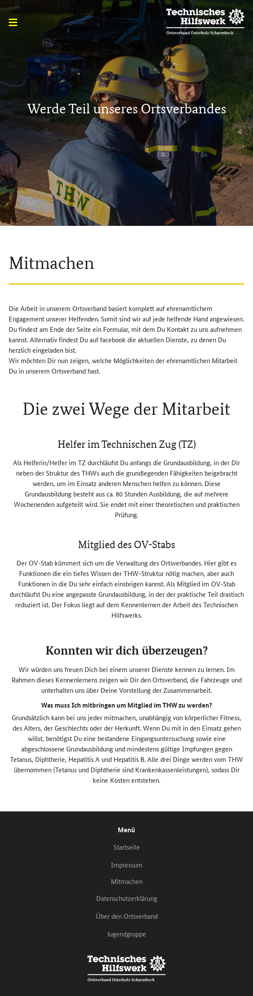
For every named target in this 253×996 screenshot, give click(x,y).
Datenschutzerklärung (126, 898)
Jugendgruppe (126, 933)
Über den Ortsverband (127, 915)
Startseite (127, 846)
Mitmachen (127, 881)
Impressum (127, 864)
